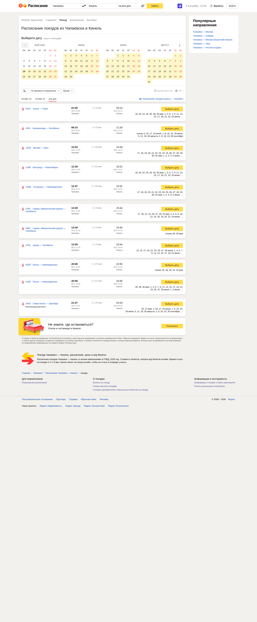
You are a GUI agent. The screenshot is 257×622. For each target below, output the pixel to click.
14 (40, 66)
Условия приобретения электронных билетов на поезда (120, 391)
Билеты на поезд (101, 383)
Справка (73, 400)
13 (34, 66)
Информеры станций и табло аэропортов (214, 383)
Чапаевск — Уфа (201, 43)
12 (29, 66)
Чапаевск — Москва (203, 32)
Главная (26, 374)
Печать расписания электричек (209, 387)
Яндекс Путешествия (94, 407)
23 (50, 71)
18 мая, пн (26, 100)
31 (55, 76)
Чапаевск (75, 115)
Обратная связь (89, 400)
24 (55, 71)
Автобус (92, 20)
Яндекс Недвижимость (51, 407)
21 (40, 71)
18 (24, 71)
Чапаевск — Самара (203, 36)
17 (55, 66)
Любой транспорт (32, 20)
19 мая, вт (40, 100)
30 (50, 76)
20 (34, 71)
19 (29, 71)
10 (55, 61)
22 (45, 71)
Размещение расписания (34, 383)
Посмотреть (172, 327)
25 (24, 76)
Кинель (119, 115)
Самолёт (51, 20)
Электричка (77, 20)
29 (45, 76)
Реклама (104, 400)
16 (50, 66)
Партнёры (61, 400)
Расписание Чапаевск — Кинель (62, 374)
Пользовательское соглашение (37, 400)
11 (24, 66)
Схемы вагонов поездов (105, 387)
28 (40, 76)
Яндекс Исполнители (118, 407)
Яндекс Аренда (72, 407)
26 (29, 76)
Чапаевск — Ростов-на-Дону (207, 47)
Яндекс (231, 400)
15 (45, 66)
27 (34, 76)
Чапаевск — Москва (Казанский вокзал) (212, 39)
